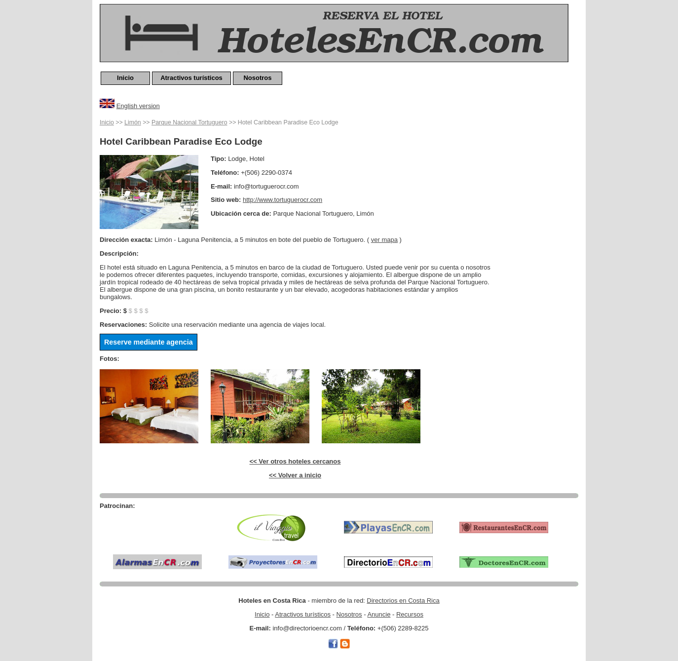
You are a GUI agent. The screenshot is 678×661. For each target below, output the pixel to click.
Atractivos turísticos (191, 77)
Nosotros (257, 77)
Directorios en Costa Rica (403, 600)
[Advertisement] (538, 265)
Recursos (409, 614)
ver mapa (384, 239)
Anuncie (378, 614)
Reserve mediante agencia (148, 342)
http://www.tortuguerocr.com (282, 199)
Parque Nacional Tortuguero (189, 122)
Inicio (125, 77)
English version (138, 106)
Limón (132, 122)
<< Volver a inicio (295, 475)
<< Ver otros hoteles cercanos (295, 461)
